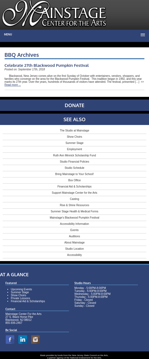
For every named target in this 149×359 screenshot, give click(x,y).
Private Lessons (20, 298)
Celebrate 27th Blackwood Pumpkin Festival (47, 65)
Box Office (74, 180)
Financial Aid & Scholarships (74, 186)
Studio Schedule (74, 167)
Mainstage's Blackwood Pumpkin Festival (74, 217)
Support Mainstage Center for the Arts (74, 192)
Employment (74, 149)
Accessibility (74, 254)
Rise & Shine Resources (74, 205)
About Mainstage (74, 242)
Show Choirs (74, 136)
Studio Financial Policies (74, 161)
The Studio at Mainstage (74, 130)
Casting (74, 198)
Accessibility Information (74, 223)
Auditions (74, 236)
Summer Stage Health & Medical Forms (74, 211)
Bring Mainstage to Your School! (74, 174)
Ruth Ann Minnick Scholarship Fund (74, 155)
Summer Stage (74, 142)
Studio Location (74, 248)
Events (74, 230)
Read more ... (13, 84)
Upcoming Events (21, 289)
